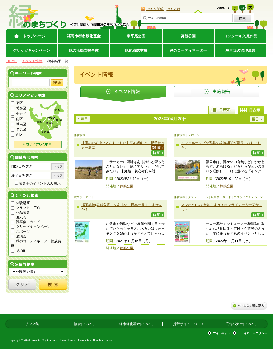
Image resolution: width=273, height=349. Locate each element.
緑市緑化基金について (136, 324)
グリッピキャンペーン (31, 50)
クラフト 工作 (25, 208)
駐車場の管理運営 (240, 50)
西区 (17, 135)
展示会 (18, 217)
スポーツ (20, 231)
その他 (18, 251)
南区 (17, 119)
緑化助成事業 (136, 50)
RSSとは (173, 9)
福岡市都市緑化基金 (84, 36)
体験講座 (20, 203)
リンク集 (32, 324)
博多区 (18, 108)
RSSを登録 (155, 9)
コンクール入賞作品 (240, 36)
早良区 (18, 129)
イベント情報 (32, 61)
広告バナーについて (241, 324)
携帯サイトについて (188, 324)
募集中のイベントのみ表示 (38, 183)
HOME (11, 61)
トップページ (34, 36)
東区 (17, 103)
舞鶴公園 (188, 36)
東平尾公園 (136, 36)
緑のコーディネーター (188, 50)
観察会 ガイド (25, 222)
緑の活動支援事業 (84, 50)
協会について (84, 324)
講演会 (18, 236)
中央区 (18, 114)
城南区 (18, 124)
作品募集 (20, 213)
